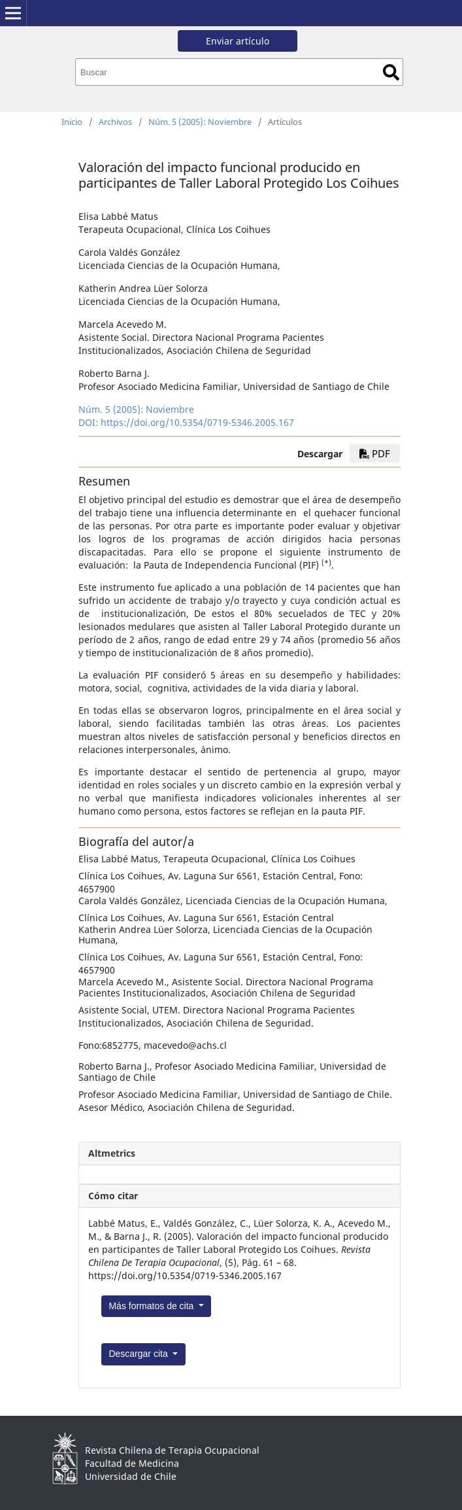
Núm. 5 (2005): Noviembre (200, 122)
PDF (374, 453)
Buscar (391, 72)
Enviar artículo (237, 41)
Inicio (71, 122)
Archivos (115, 122)
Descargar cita (139, 1353)
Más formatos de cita (152, 1306)
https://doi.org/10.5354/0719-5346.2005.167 (197, 422)
